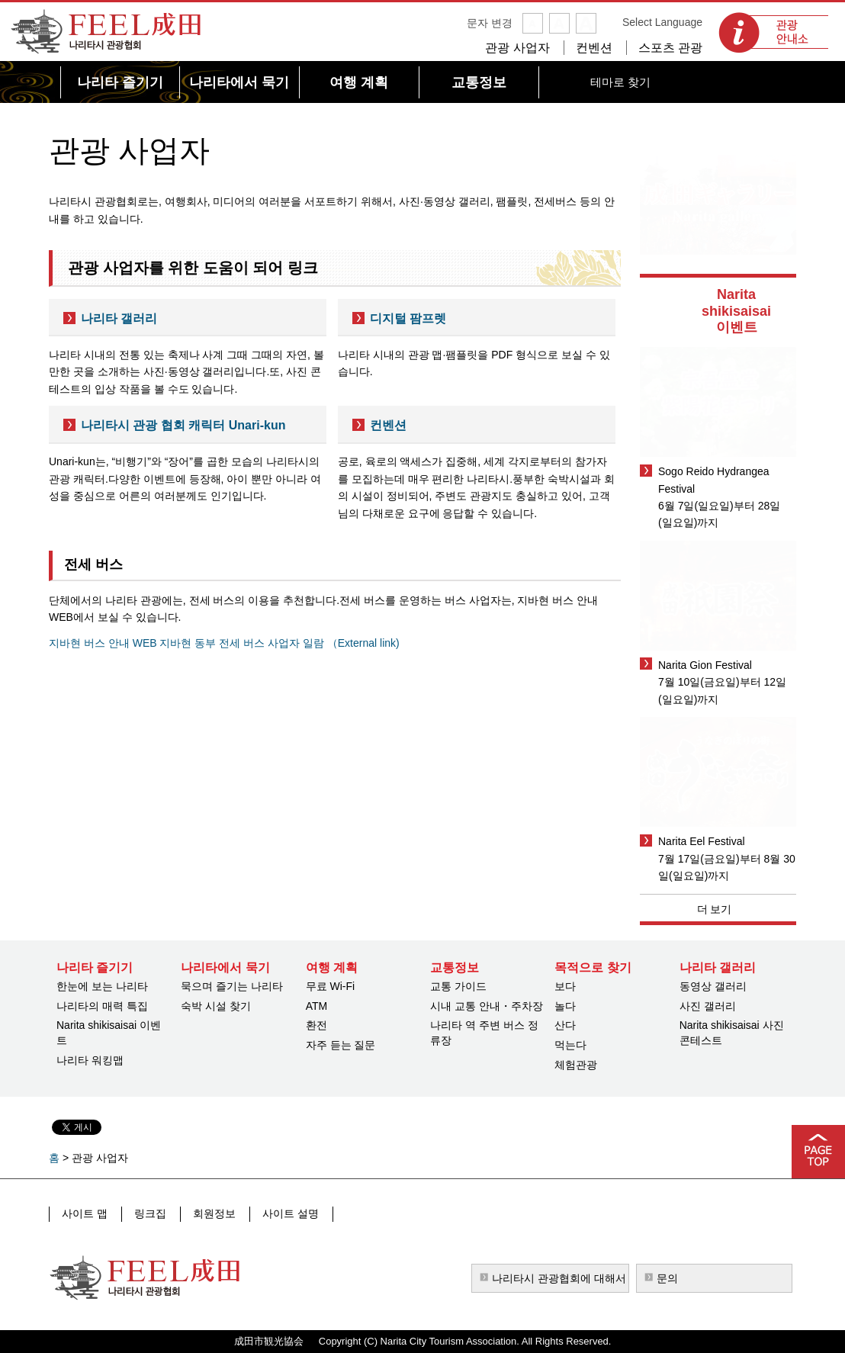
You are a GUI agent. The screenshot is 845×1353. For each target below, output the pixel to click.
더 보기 (714, 909)
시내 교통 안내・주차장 (486, 1006)
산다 (565, 1025)
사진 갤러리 (708, 1006)
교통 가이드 (458, 986)
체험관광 (575, 1065)
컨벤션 (594, 47)
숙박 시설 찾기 (216, 1006)
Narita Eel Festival (701, 841)
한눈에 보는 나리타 (102, 986)
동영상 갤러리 (713, 986)
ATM (317, 1006)
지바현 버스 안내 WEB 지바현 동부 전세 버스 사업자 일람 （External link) (224, 643)
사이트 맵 (85, 1213)
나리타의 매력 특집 (102, 1006)
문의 (667, 1278)
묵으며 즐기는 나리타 (232, 986)
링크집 (149, 1213)
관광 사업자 (517, 47)
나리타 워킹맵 (90, 1060)
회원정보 (211, 1213)
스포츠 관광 (670, 47)
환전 (316, 1025)
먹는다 (570, 1045)
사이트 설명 (286, 1213)
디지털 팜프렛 (408, 318)
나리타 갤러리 (119, 318)
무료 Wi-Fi (330, 986)
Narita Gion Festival (705, 665)
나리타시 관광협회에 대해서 (559, 1278)
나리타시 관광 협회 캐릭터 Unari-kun (183, 425)
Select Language (662, 22)
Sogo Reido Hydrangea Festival (713, 479)
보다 (565, 986)
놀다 (565, 1006)
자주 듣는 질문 (341, 1045)
